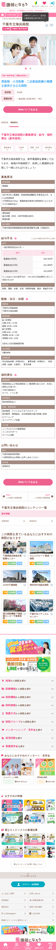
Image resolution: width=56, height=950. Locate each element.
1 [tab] (25, 68)
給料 (22, 147)
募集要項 (7, 147)
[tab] (28, 681)
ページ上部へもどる (28, 876)
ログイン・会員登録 (31, 884)
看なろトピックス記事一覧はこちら (28, 864)
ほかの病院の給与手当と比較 (44, 238)
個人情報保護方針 (36, 900)
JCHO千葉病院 (10, 585)
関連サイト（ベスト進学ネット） (14, 920)
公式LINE (36, 914)
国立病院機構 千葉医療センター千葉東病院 (12, 616)
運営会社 (5, 907)
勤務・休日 (34, 147)
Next (52, 50)
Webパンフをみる (28, 109)
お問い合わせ (34, 894)
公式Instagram (10, 914)
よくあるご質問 (7, 894)
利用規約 (5, 900)
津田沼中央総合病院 (39, 585)
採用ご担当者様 (35, 907)
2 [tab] (30, 68)
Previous (3, 50)
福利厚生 (48, 147)
